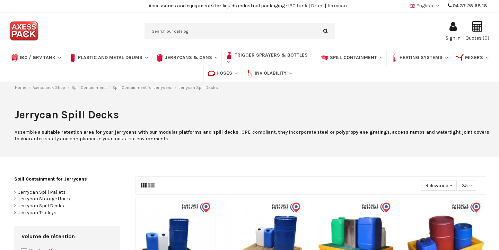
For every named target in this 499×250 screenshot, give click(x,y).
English (425, 6)
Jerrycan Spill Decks (41, 206)
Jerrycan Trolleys (37, 213)
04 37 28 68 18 (470, 6)
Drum (317, 6)
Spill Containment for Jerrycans (50, 179)
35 (467, 186)
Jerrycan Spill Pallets (42, 192)
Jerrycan (337, 6)
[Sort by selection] (438, 186)
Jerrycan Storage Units (44, 199)
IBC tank (297, 6)
